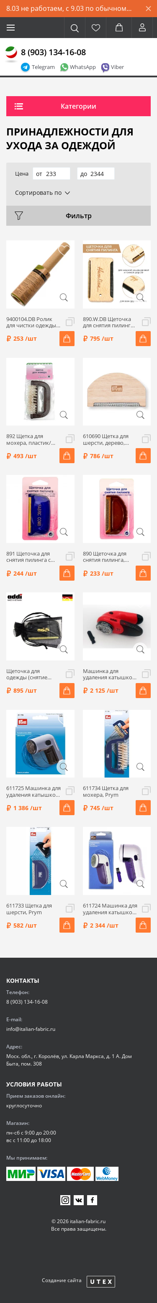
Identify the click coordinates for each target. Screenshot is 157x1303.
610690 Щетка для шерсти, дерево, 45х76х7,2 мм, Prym (108, 439)
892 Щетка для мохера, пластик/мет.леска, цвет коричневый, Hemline (28, 439)
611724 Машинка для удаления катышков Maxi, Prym (110, 909)
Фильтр (79, 215)
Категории (78, 106)
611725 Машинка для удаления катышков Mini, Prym (33, 791)
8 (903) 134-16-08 (53, 52)
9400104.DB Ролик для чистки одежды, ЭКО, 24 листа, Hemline (31, 322)
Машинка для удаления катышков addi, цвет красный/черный (109, 674)
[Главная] (11, 54)
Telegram (43, 67)
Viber (117, 67)
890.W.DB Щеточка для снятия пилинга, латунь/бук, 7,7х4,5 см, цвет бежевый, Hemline (109, 322)
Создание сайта (62, 1280)
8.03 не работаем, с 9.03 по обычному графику (73, 8)
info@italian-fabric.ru (30, 1029)
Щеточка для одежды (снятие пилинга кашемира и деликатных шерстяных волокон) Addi (31, 674)
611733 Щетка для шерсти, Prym (29, 909)
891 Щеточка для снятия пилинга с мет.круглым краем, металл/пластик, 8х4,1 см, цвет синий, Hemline (33, 557)
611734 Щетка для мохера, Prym (106, 791)
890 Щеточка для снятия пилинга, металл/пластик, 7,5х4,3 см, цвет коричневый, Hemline (104, 557)
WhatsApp (83, 67)
